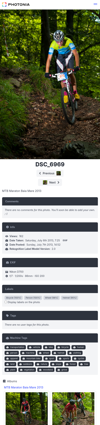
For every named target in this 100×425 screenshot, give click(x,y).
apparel (11, 358)
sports (63, 358)
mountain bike (31, 358)
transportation (14, 347)
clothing (74, 353)
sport (49, 358)
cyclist (78, 358)
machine (27, 353)
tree (83, 364)
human (78, 347)
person (11, 353)
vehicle (34, 347)
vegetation (26, 370)
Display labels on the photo (22, 302)
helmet (58, 353)
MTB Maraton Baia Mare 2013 (23, 387)
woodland (45, 370)
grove (62, 370)
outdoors (25, 364)
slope (56, 364)
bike (48, 347)
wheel (43, 353)
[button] (95, 4)
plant (10, 370)
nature (41, 364)
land (10, 364)
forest (70, 364)
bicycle (63, 347)
